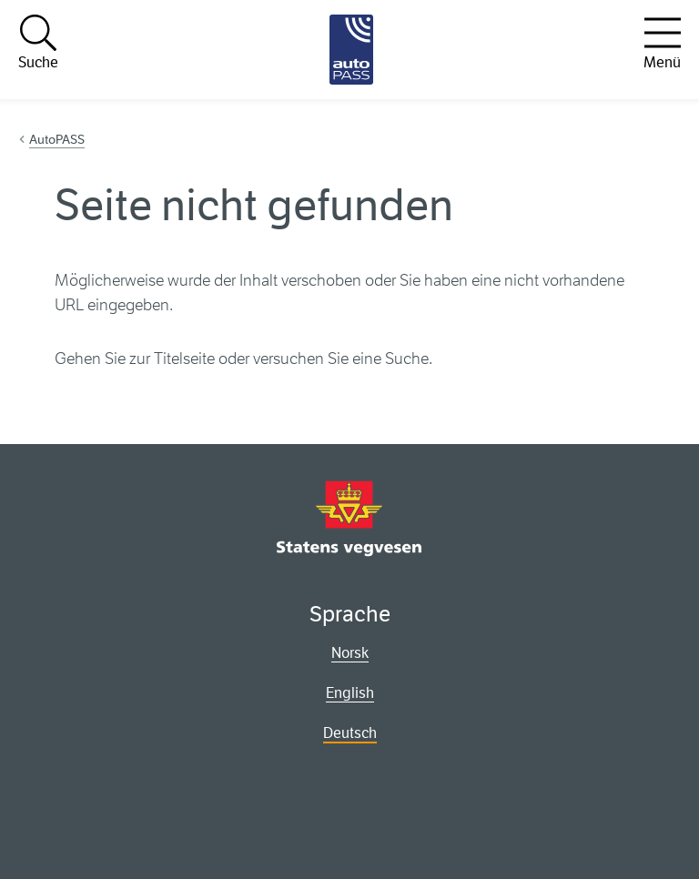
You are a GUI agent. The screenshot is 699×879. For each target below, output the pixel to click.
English (350, 693)
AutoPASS (57, 139)
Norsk (350, 653)
